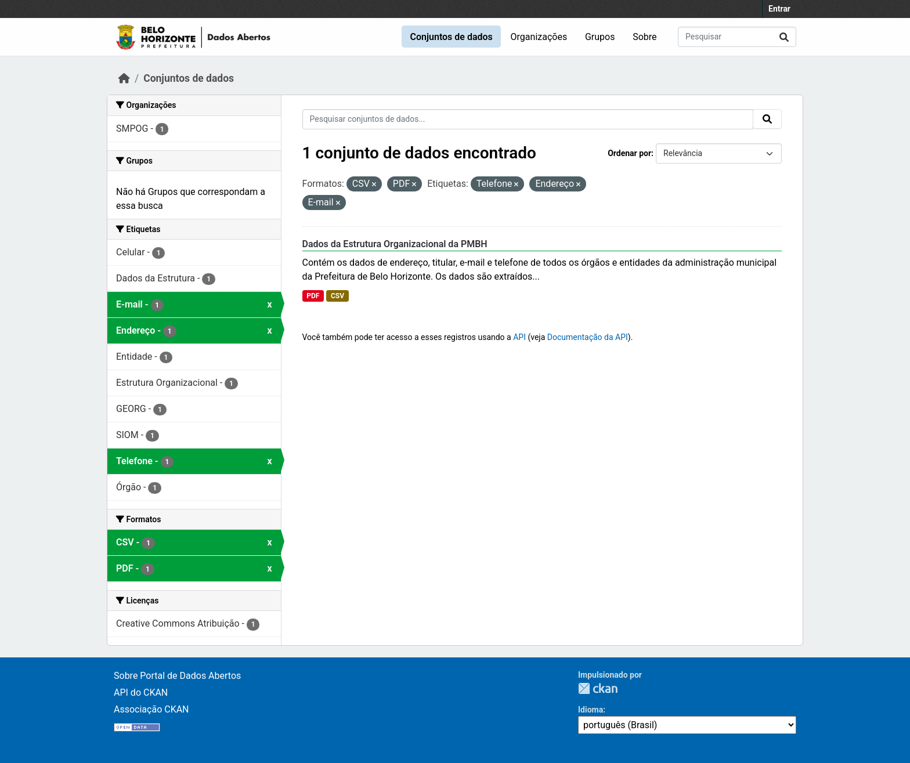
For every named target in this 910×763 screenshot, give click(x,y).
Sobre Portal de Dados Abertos (177, 675)
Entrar (779, 8)
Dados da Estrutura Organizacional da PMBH (395, 243)
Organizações (539, 36)
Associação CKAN (151, 709)
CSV (337, 296)
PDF (312, 296)
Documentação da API (587, 337)
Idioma (590, 709)
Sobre (644, 36)
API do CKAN (141, 692)
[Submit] (784, 37)
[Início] (124, 78)
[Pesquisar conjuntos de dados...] (737, 37)
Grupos (600, 36)
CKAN (598, 688)
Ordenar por (629, 153)
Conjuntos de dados (451, 36)
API (519, 337)
